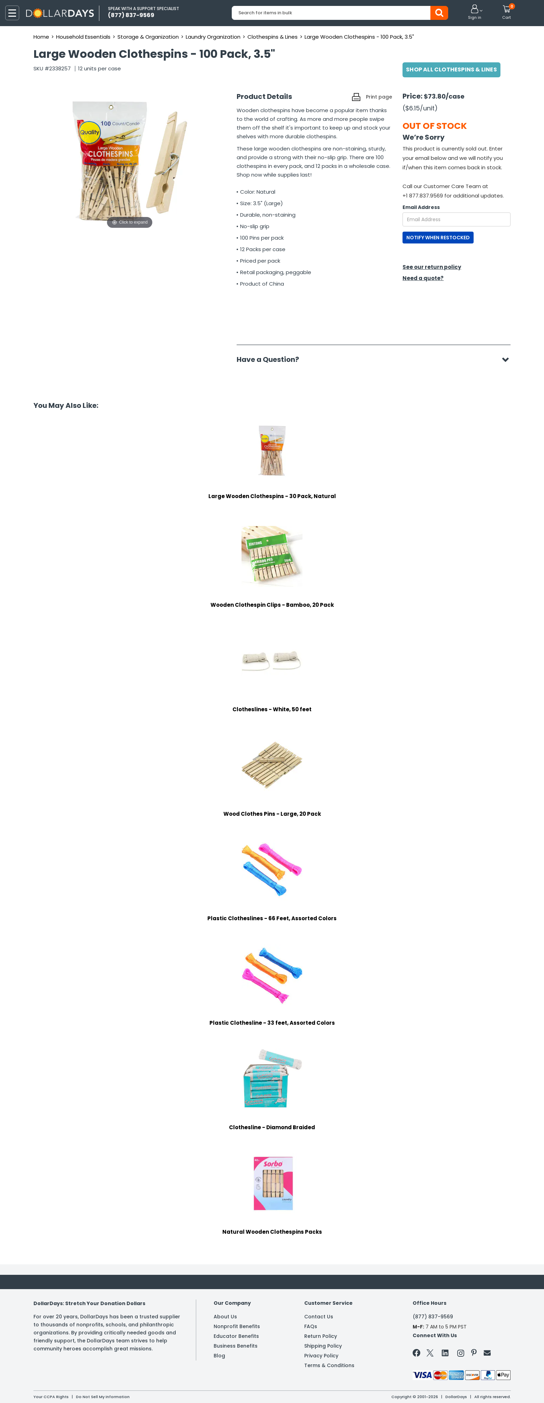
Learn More (481, 1388)
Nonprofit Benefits (237, 1326)
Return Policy (320, 1336)
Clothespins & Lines (272, 36)
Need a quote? (423, 278)
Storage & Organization (148, 36)
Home (41, 36)
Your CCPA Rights (51, 1397)
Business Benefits (236, 1345)
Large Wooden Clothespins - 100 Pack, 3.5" (359, 36)
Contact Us (318, 1316)
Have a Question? (271, 359)
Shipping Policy (323, 1345)
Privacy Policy (321, 1355)
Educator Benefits (236, 1336)
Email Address (421, 207)
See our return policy (432, 267)
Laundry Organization (213, 36)
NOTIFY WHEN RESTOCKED (438, 237)
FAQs (310, 1326)
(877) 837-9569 (433, 1316)
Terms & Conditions (329, 1365)
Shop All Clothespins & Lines (451, 69)
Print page (379, 96)
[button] (474, 13)
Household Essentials (83, 36)
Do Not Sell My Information (103, 1397)
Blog (219, 1355)
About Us (225, 1316)
